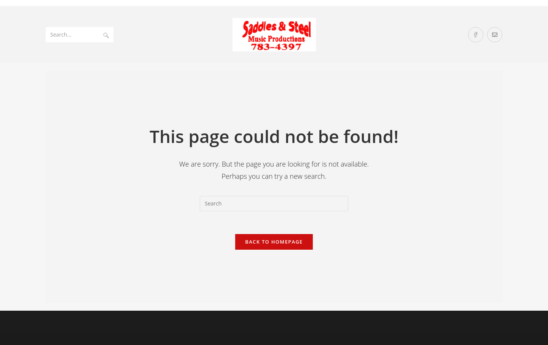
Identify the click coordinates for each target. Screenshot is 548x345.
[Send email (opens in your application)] (494, 34)
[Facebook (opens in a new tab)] (475, 34)
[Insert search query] (274, 203)
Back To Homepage (274, 241)
